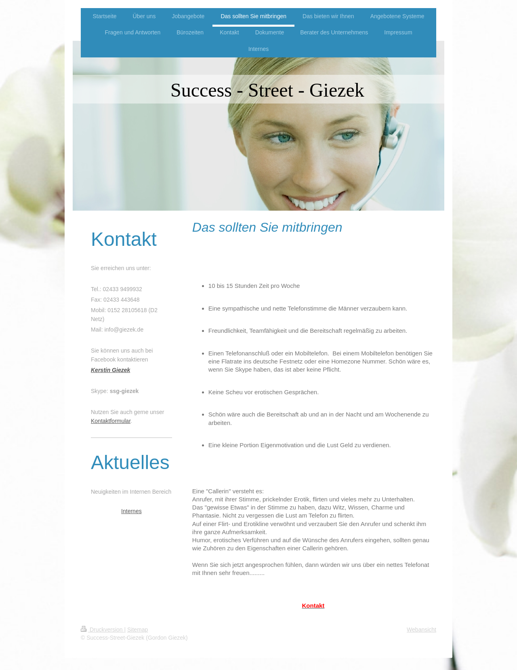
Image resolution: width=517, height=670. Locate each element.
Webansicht (421, 629)
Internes (131, 511)
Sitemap (137, 629)
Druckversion (102, 629)
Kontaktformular (110, 421)
